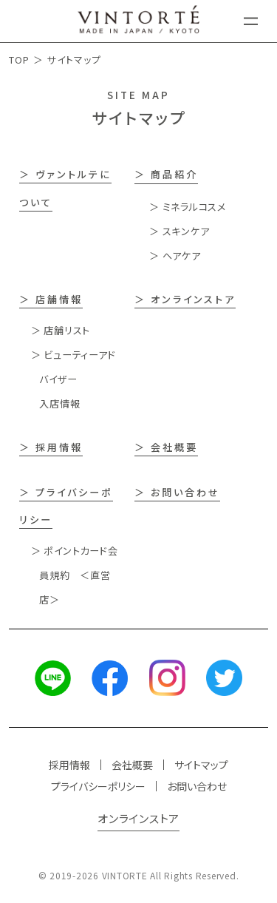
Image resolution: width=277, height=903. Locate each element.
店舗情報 (59, 299)
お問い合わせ (185, 492)
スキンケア (186, 231)
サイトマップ (201, 764)
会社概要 (174, 447)
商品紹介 (174, 174)
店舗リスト (67, 330)
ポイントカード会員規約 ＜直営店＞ (78, 575)
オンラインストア (193, 299)
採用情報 (59, 447)
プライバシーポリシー (98, 786)
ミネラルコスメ (194, 207)
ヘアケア (182, 255)
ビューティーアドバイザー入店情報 (77, 379)
